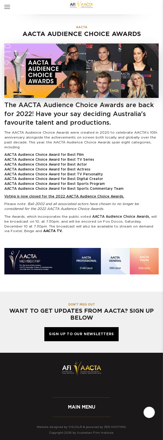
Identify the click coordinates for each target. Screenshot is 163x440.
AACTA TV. (53, 231)
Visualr (75, 427)
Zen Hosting (115, 427)
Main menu (81, 407)
